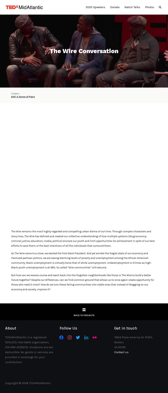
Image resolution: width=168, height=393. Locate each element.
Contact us (121, 352)
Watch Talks (132, 7)
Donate (114, 7)
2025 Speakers (95, 7)
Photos (149, 7)
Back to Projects (84, 315)
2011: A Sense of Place (23, 96)
